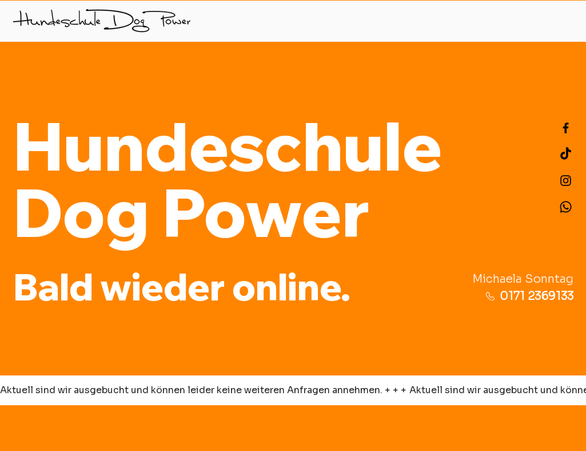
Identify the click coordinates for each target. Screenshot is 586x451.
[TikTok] (566, 154)
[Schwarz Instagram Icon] (566, 180)
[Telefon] (566, 207)
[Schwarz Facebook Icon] (566, 128)
